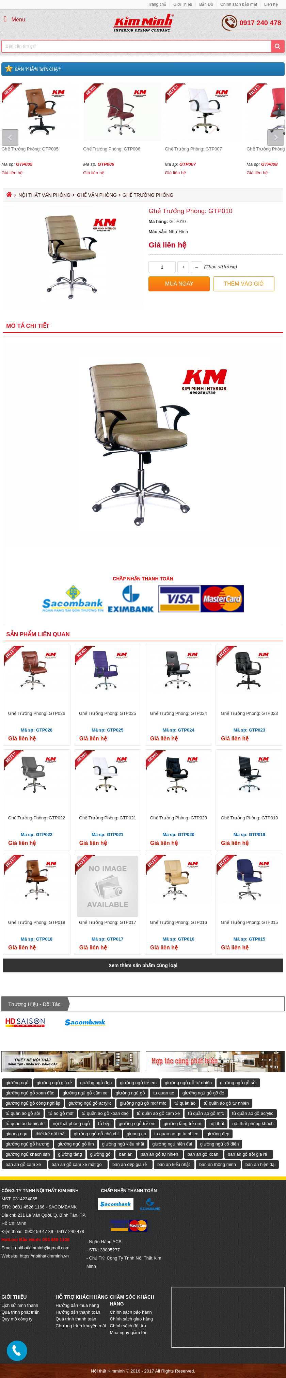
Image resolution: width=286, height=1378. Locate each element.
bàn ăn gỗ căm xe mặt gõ (77, 1164)
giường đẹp (218, 1133)
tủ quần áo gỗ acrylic (252, 1113)
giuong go (136, 1133)
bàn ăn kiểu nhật (173, 1164)
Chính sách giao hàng (131, 1318)
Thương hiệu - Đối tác (34, 1004)
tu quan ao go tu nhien (176, 1133)
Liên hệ (271, 4)
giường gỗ (100, 1154)
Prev (10, 137)
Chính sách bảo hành (131, 1312)
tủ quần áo (184, 1103)
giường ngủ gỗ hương (27, 1144)
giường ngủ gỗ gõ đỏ (203, 1092)
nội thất (216, 1123)
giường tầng (70, 1154)
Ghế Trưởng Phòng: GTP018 (36, 922)
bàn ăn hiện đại (260, 1164)
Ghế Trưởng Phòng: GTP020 (178, 817)
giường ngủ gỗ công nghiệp (32, 1103)
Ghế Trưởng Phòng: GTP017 (107, 922)
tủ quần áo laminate (25, 1123)
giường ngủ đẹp (96, 1082)
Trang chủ (157, 4)
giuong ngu (16, 1133)
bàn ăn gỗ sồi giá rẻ (247, 1154)
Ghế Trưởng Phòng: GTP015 (249, 922)
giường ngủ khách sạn (27, 1154)
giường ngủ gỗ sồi (238, 1082)
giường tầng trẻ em (183, 1123)
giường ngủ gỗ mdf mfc (143, 1103)
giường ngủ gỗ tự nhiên (188, 1082)
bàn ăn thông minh (217, 1164)
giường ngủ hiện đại (172, 1144)
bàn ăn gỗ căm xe (23, 1164)
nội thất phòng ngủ (71, 1123)
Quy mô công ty (16, 1318)
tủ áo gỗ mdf (61, 1113)
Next (275, 137)
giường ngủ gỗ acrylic (90, 1103)
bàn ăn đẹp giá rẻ (129, 1164)
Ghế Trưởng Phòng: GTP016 (178, 922)
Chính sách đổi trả (128, 1325)
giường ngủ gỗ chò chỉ (96, 1133)
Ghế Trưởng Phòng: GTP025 (107, 713)
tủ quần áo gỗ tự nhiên (226, 1103)
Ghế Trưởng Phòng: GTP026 (36, 713)
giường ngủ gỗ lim (76, 1144)
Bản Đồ (206, 4)
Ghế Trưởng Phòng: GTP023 (249, 713)
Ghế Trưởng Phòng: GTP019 (249, 817)
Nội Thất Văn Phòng (44, 195)
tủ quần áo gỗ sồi (22, 1113)
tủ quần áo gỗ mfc (206, 1113)
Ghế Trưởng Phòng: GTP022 (36, 817)
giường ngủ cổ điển (219, 1144)
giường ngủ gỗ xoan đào (29, 1092)
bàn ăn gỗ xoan (203, 1154)
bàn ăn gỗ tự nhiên (159, 1154)
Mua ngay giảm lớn (128, 1332)
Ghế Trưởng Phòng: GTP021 (107, 817)
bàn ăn (125, 1154)
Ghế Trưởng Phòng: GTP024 (178, 713)
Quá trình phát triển (20, 1312)
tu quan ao (163, 1092)
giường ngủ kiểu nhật (123, 1144)
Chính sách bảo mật (238, 4)
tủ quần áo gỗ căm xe (158, 1113)
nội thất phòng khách (252, 1123)
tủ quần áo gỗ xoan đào (105, 1113)
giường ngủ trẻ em (138, 1082)
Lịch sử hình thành (19, 1305)
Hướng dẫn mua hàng (77, 1305)
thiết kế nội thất (51, 1133)
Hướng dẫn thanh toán (77, 1312)
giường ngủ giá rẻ (54, 1082)
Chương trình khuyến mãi (80, 1325)
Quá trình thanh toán (75, 1318)
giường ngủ (17, 1082)
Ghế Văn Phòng (97, 195)
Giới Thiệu (182, 4)
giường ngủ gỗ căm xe (85, 1092)
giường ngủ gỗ (130, 1092)
